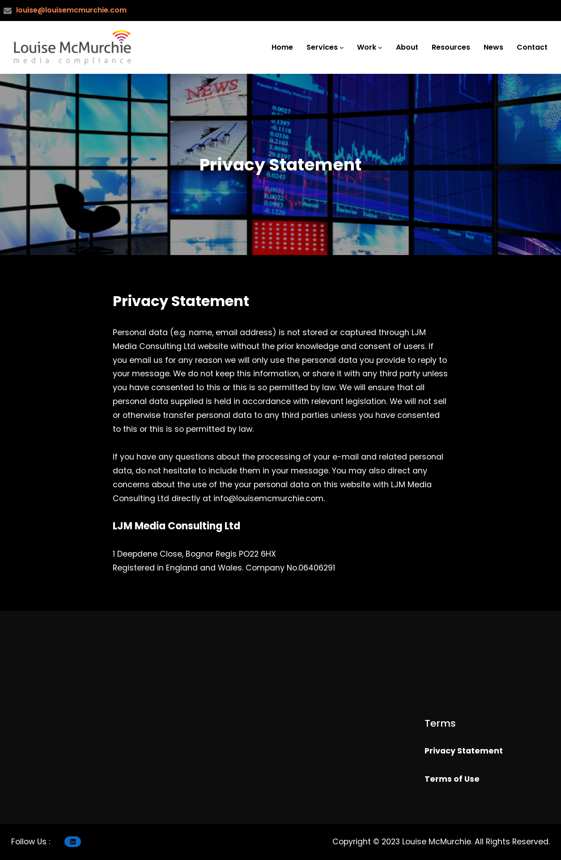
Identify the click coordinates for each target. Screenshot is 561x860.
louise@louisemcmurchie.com (71, 10)
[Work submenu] (380, 47)
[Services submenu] (342, 47)
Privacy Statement (464, 750)
